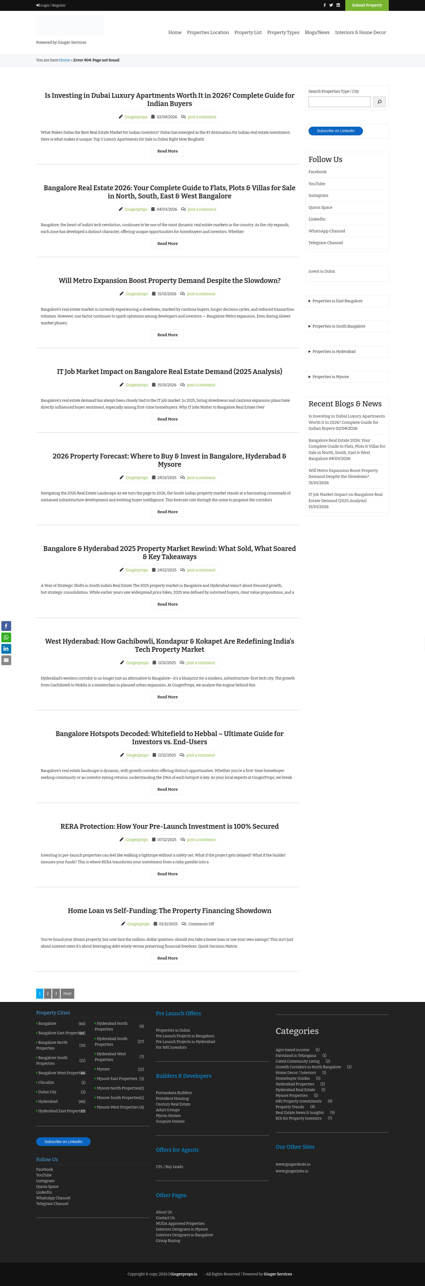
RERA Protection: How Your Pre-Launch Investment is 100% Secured (169, 827)
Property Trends (290, 1107)
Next (67, 993)
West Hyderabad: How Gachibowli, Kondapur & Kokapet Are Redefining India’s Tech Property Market (169, 645)
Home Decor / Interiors (296, 1072)
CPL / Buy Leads (169, 1166)
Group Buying (168, 1240)
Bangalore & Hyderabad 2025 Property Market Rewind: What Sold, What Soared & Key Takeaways (169, 553)
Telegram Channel (326, 242)
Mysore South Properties (119, 1098)
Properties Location (208, 32)
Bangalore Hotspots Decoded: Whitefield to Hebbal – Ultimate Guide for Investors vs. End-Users (170, 738)
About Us (164, 1212)
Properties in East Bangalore (337, 301)
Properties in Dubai (173, 1030)
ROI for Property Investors (299, 1118)
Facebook (318, 171)
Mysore (119, 1069)
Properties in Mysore (331, 377)
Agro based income (292, 1050)
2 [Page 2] (48, 993)
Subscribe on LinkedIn (336, 131)
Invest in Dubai (322, 271)
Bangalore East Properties (60, 1033)
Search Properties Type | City (334, 91)
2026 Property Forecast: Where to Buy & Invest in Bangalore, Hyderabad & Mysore (170, 460)
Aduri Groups (168, 1110)
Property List (248, 32)
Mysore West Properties (119, 1107)
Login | (43, 5)
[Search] (379, 101)
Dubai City (60, 1092)
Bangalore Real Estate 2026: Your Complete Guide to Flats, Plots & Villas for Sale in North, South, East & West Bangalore (170, 192)
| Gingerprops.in (182, 1274)
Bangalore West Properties (60, 1073)
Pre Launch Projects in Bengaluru (185, 1036)
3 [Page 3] (56, 993)
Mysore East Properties (119, 1079)
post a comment (202, 117)
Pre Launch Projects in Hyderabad (185, 1041)
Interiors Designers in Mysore (182, 1229)
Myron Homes (168, 1115)
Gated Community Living (297, 1061)
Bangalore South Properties (60, 1060)
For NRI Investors (171, 1047)
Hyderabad (60, 1101)
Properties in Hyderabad (334, 351)
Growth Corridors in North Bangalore (308, 1067)
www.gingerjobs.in (292, 1171)
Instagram (318, 195)
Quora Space (320, 207)
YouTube (317, 183)
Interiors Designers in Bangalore (184, 1235)
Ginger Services (278, 1274)
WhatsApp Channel (327, 231)
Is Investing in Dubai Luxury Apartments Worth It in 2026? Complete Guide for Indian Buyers (169, 100)
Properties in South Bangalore (339, 326)
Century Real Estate (173, 1104)
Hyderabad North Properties (119, 1026)
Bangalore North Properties (60, 1045)
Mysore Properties (292, 1095)
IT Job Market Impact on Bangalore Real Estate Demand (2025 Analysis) (169, 372)
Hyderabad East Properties (60, 1111)
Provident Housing (172, 1098)
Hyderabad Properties (295, 1084)
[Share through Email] (6, 660)
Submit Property (367, 5)
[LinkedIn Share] (6, 649)
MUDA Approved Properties (180, 1223)
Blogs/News (317, 32)
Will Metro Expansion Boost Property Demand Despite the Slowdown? (169, 281)
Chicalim (60, 1082)
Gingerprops (136, 117)
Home (175, 32)
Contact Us (165, 1218)
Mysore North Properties (119, 1088)
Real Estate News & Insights (300, 1112)
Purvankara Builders (174, 1093)
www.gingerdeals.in (293, 1164)
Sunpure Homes (170, 1121)
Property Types (283, 32)
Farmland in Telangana (296, 1055)
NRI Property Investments (299, 1101)
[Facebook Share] (6, 626)
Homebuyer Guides (293, 1078)
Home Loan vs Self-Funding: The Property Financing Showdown (169, 911)
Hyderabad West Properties (119, 1057)
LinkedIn (317, 219)
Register (58, 5)
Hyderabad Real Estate (295, 1090)
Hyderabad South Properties (119, 1041)
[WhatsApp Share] (6, 637)
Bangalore (60, 1023)
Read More (168, 151)
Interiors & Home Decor (360, 32)
